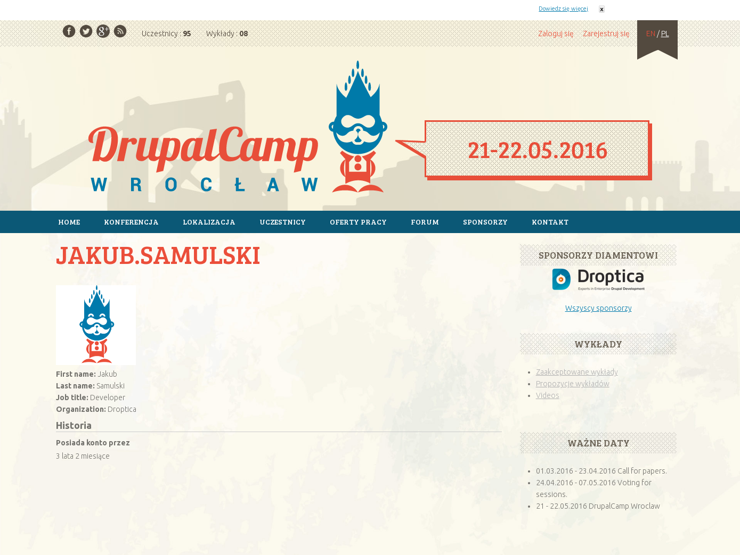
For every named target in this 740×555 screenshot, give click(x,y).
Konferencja (131, 222)
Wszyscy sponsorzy (598, 308)
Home (69, 222)
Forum (425, 222)
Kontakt (550, 222)
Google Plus (103, 31)
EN (650, 33)
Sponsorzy (485, 222)
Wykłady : (227, 33)
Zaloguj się (556, 33)
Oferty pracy (358, 222)
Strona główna (370, 128)
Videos (547, 395)
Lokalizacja (209, 222)
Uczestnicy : (166, 33)
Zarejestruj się (606, 33)
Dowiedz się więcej (563, 8)
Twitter (86, 31)
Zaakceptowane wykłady (577, 372)
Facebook (69, 31)
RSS (120, 31)
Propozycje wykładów (572, 383)
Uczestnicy (282, 222)
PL (665, 33)
